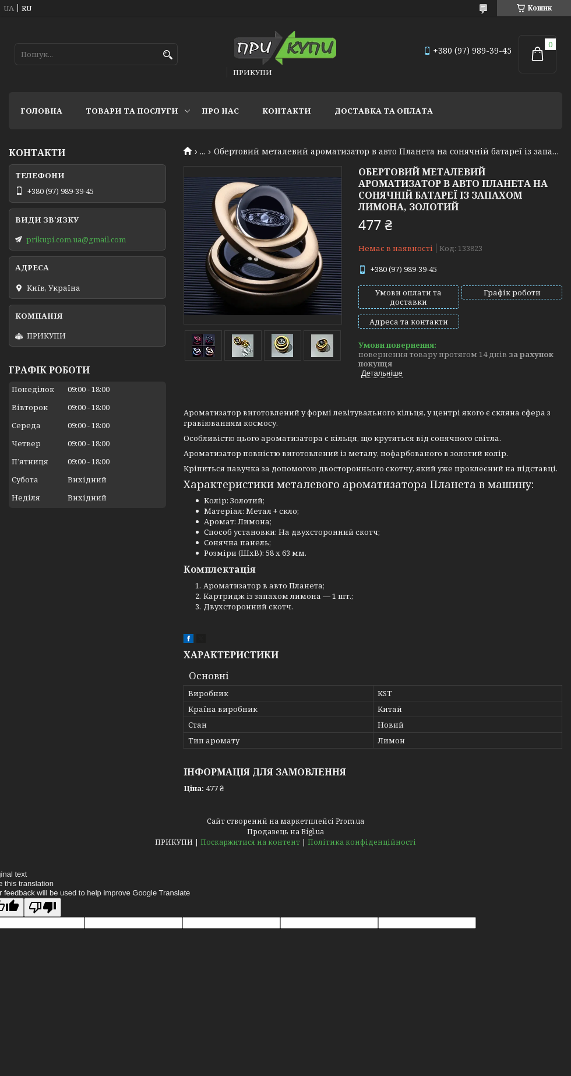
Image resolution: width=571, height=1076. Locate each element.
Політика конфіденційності (362, 842)
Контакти (286, 110)
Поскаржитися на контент (250, 842)
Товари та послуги (132, 110)
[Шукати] (167, 55)
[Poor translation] (42, 907)
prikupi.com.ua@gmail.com (76, 239)
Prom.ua (350, 821)
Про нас (220, 110)
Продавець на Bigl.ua (285, 832)
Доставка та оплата (383, 110)
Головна (41, 110)
